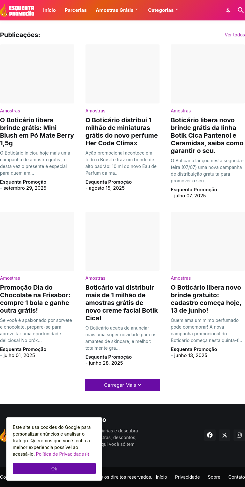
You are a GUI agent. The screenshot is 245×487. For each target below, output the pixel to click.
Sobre (214, 477)
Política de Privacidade (60, 454)
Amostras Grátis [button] (114, 10)
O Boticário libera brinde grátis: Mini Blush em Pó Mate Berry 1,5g (37, 131)
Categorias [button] (161, 10)
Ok (54, 468)
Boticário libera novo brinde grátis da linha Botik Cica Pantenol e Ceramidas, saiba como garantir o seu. (207, 135)
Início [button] (49, 10)
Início (161, 477)
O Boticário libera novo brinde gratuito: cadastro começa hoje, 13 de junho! (206, 299)
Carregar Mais (120, 385)
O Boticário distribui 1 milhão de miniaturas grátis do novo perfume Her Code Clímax (121, 131)
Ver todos (235, 35)
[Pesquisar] (239, 10)
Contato (236, 477)
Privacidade (187, 477)
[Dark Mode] (228, 10)
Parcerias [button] (76, 10)
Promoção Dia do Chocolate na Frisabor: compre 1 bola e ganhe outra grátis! (35, 299)
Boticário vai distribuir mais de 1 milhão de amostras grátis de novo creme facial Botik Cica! (121, 303)
